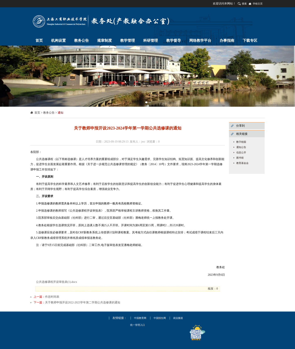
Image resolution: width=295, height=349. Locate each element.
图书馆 (240, 157)
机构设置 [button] (58, 40)
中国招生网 (160, 318)
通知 (60, 112)
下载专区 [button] (250, 40)
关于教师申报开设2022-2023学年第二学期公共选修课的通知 (82, 302)
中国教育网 (140, 318)
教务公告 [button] (81, 40)
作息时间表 (52, 296)
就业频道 (178, 318)
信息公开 (241, 152)
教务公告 (49, 112)
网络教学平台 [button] (200, 40)
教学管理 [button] (127, 40)
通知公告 (241, 147)
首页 (37, 112)
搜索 (244, 3)
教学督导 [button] (173, 40)
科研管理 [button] (150, 40)
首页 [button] (39, 40)
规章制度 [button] (104, 40)
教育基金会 (242, 163)
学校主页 (258, 3)
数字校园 (241, 141)
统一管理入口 (137, 325)
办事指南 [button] (227, 40)
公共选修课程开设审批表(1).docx (56, 281)
